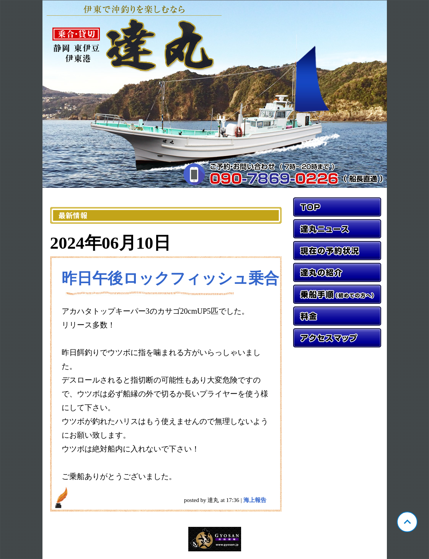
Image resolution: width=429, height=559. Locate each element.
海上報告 (254, 500)
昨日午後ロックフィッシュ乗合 (170, 278)
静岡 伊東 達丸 (214, 94)
